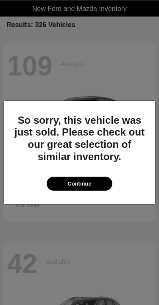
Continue (79, 183)
